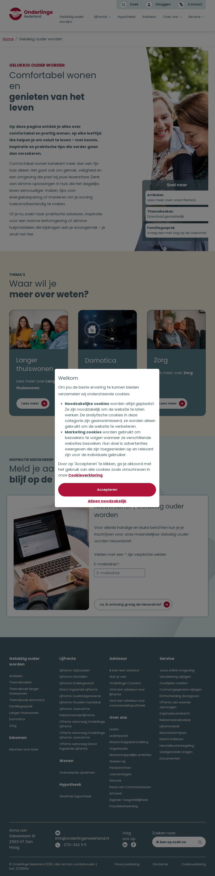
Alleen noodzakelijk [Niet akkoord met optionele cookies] (107, 501)
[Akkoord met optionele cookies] (107, 489)
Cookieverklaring (86, 475)
